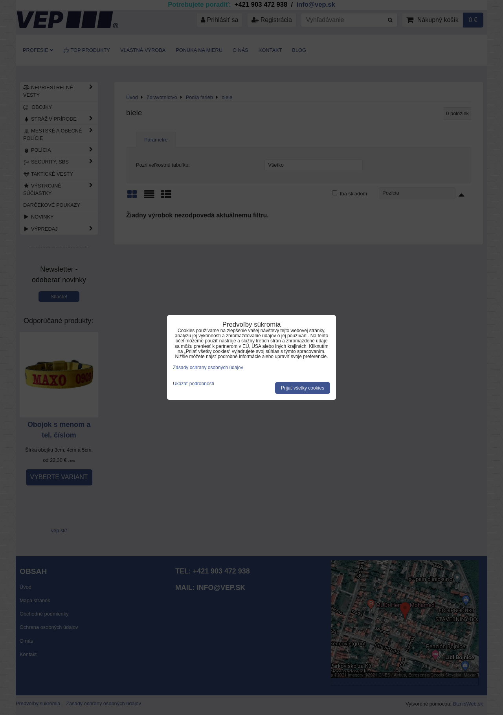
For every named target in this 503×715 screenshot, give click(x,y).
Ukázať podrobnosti (193, 383)
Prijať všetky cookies (302, 388)
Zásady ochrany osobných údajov (208, 367)
